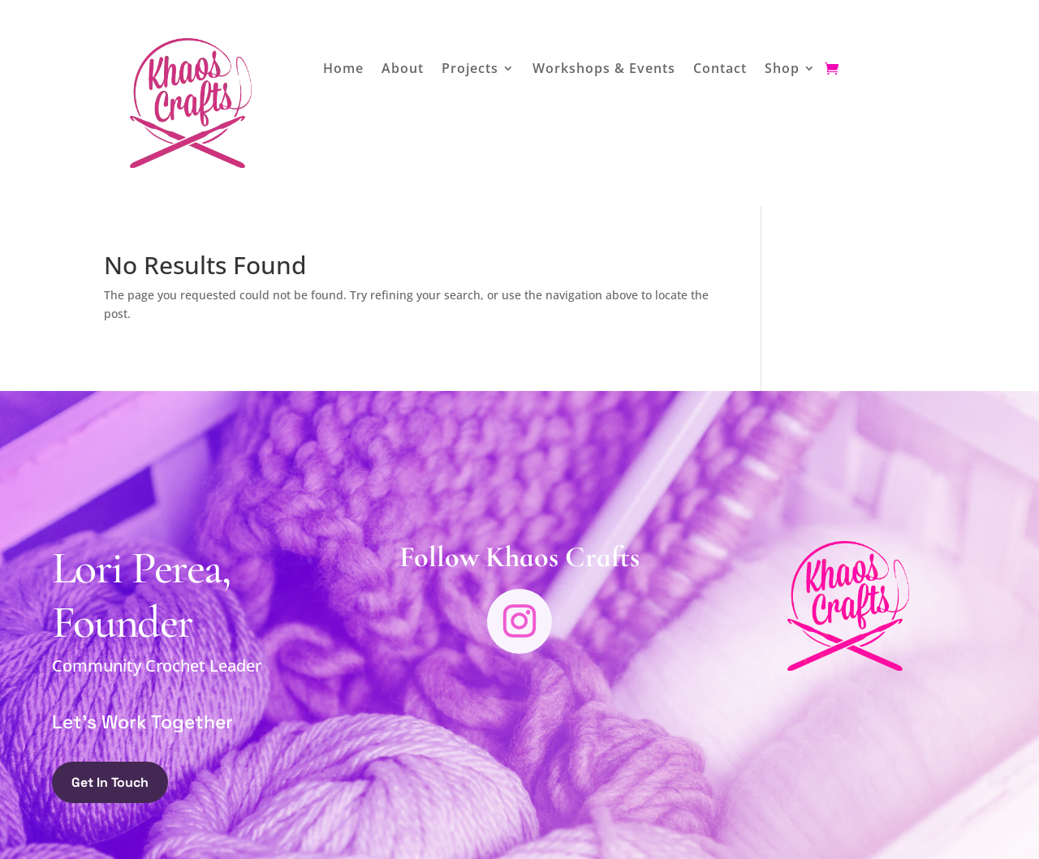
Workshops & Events (603, 69)
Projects (470, 69)
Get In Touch (110, 782)
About (403, 69)
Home (343, 69)
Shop (782, 69)
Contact (720, 69)
